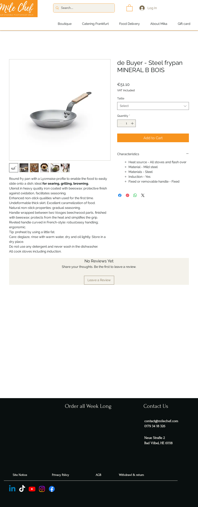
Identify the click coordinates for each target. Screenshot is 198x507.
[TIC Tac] (22, 489)
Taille (120, 98)
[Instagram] (42, 489)
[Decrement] (120, 123)
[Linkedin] (12, 489)
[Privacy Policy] (61, 475)
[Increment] (132, 123)
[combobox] (153, 106)
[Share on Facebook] (119, 195)
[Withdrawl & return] (132, 475)
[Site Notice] (20, 475)
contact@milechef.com (161, 421)
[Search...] (83, 8)
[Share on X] (142, 195)
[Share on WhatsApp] (135, 195)
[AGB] (99, 475)
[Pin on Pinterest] (127, 195)
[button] (129, 7)
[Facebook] (52, 489)
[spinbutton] (126, 123)
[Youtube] (32, 489)
